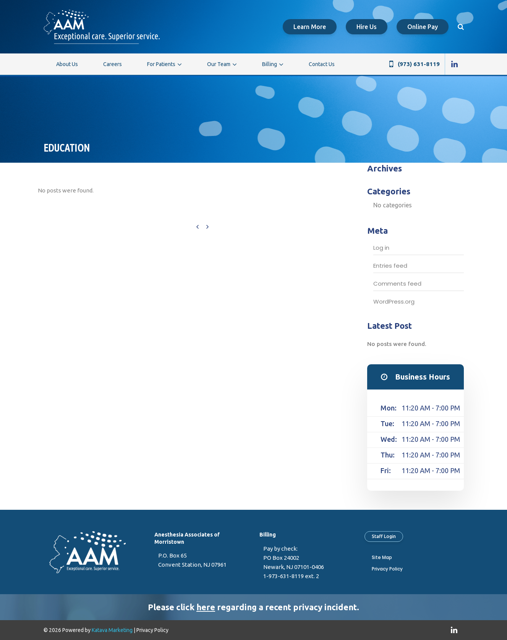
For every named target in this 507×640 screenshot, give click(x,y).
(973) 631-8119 (419, 64)
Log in (381, 248)
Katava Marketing (112, 630)
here (205, 607)
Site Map (382, 557)
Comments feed (397, 284)
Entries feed (390, 266)
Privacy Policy (387, 569)
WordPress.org (394, 301)
